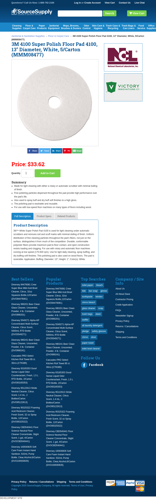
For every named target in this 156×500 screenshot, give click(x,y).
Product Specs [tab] (44, 216)
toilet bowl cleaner (91, 348)
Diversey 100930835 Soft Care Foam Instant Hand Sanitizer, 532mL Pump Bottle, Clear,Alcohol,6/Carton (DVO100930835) (26, 454)
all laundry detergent (92, 325)
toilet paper (87, 285)
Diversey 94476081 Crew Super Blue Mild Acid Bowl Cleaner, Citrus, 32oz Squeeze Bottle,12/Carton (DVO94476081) (24, 291)
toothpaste (87, 296)
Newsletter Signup (124, 315)
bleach (99, 285)
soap (100, 308)
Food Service (141, 27)
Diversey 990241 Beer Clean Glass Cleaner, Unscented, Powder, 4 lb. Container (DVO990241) (25, 345)
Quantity (16, 173)
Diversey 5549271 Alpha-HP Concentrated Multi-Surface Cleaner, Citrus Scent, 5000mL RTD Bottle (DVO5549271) (25, 327)
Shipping (119, 331)
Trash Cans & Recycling (113, 27)
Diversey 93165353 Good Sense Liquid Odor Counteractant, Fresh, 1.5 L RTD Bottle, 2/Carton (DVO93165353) (24, 375)
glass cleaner (88, 308)
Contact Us (124, 2)
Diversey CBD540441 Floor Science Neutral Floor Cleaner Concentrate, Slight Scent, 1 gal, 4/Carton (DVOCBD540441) (25, 434)
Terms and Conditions (126, 337)
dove (93, 337)
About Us (120, 288)
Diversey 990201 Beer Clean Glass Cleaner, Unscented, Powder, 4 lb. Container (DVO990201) (25, 309)
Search (109, 13)
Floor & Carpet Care (29, 27)
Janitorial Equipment (54, 27)
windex (99, 296)
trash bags (87, 314)
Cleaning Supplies (17, 27)
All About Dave (122, 294)
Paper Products (42, 27)
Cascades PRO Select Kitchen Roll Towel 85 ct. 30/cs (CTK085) (23, 359)
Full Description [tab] (22, 216)
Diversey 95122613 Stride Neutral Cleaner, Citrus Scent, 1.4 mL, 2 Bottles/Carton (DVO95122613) (24, 395)
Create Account (92, 2)
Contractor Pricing (124, 299)
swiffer (85, 319)
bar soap (93, 291)
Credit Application (124, 304)
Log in (77, 2)
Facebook (92, 365)
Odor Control (86, 27)
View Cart (110, 2)
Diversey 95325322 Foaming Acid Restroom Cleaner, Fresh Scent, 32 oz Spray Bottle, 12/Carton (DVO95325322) (25, 414)
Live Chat (140, 2)
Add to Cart (48, 173)
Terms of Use (77, 485)
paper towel (88, 343)
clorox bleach (88, 302)
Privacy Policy (122, 321)
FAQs (118, 310)
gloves (104, 291)
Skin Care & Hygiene (98, 27)
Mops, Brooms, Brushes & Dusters (71, 27)
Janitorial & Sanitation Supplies (28, 36)
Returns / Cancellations (126, 326)
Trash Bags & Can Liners (129, 27)
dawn (98, 314)
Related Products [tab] (66, 216)
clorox (85, 337)
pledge (85, 331)
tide (84, 291)
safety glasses (99, 331)
